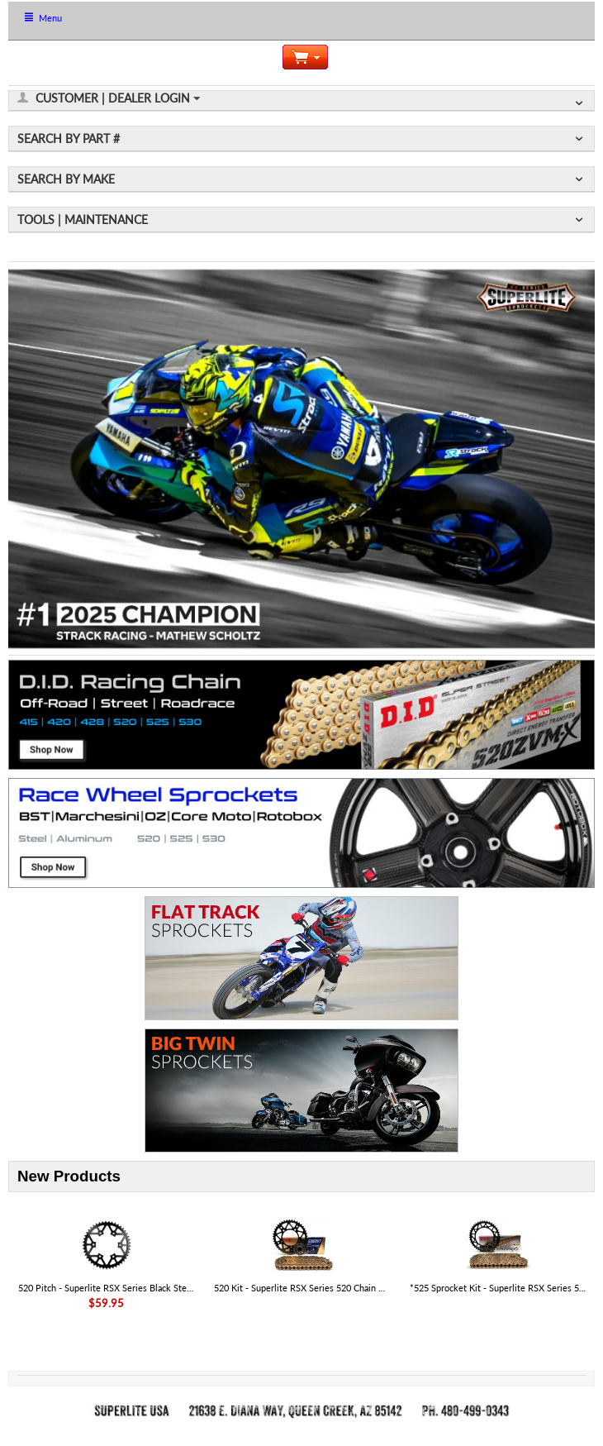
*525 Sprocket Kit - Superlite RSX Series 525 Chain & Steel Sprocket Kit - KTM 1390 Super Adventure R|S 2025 (498, 1287)
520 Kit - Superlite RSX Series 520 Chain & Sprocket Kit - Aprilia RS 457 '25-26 (302, 1287)
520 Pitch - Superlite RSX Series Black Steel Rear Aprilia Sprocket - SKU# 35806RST (106, 1287)
